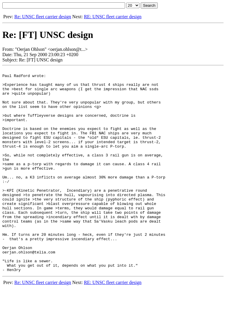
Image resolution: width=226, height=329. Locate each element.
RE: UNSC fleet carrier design (113, 16)
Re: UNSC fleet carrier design (42, 16)
